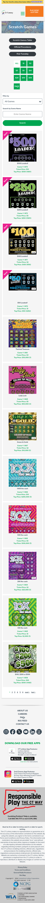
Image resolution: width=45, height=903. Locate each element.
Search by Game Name (12, 109)
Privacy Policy (22, 867)
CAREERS (22, 714)
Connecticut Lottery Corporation (28, 878)
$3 (17, 70)
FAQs (17, 86)
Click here (23, 762)
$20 (16, 78)
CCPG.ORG (32, 819)
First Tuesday (22, 54)
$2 (30, 63)
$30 (23, 78)
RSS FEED (22, 721)
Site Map (22, 875)
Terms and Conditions (22, 870)
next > (27, 692)
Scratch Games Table (22, 40)
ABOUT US (22, 711)
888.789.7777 (17, 819)
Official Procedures (22, 47)
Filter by (6, 96)
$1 (23, 63)
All (16, 63)
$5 (23, 70)
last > (33, 692)
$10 (30, 70)
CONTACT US (22, 724)
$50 (30, 78)
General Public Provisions (22, 873)
